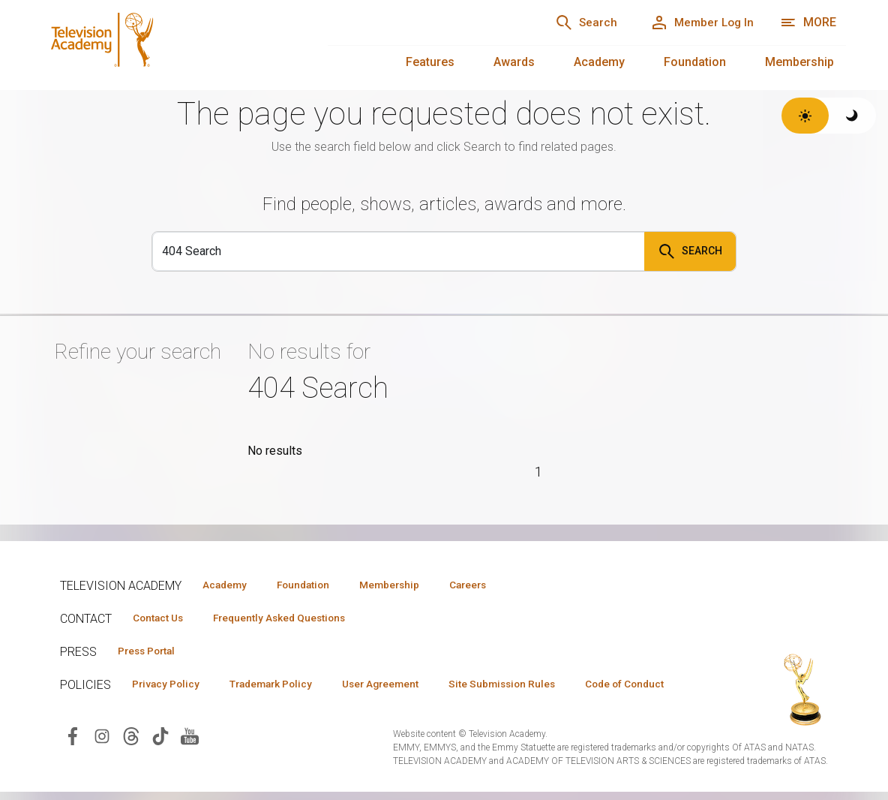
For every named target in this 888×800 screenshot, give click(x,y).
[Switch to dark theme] (852, 116)
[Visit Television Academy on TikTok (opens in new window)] (160, 760)
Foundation (695, 62)
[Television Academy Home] (170, 45)
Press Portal (151, 652)
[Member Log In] (697, 23)
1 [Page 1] (539, 471)
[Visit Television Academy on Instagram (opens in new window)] (102, 760)
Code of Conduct (176, 708)
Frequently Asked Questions (293, 618)
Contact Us (162, 618)
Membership (799, 62)
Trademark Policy (284, 686)
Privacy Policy (170, 686)
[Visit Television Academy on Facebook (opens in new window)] (73, 760)
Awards (514, 62)
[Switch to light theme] (805, 116)
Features (430, 62)
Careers (496, 585)
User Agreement (403, 686)
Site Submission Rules (533, 686)
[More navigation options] (808, 23)
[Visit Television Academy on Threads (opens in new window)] (131, 760)
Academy (599, 62)
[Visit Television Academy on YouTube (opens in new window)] (189, 760)
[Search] (573, 23)
